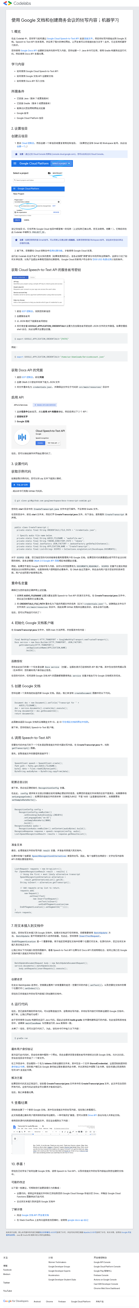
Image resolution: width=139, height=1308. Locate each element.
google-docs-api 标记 (78, 1220)
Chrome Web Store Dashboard (107, 1288)
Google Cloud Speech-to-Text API (63, 38)
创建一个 (21, 146)
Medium (6, 1274)
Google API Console (102, 1262)
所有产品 (100, 1302)
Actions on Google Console (105, 1280)
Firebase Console (101, 1275)
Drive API (92, 1115)
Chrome (49, 1302)
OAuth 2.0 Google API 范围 (46, 561)
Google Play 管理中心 (103, 1271)
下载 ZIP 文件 (20, 485)
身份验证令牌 (17, 1066)
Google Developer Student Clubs (62, 1280)
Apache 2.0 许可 (90, 1232)
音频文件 (88, 38)
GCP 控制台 (27, 311)
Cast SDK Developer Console (106, 1284)
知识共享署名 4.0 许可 (48, 1232)
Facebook (7, 1270)
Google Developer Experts (59, 1271)
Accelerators (53, 1275)
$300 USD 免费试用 (102, 259)
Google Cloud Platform (81, 1302)
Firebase (62, 1302)
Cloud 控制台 (28, 143)
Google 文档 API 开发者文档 (35, 1215)
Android (37, 1302)
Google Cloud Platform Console (107, 1267)
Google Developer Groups (59, 1267)
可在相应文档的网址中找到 (75, 722)
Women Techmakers (57, 1262)
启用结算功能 (55, 250)
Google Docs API (29, 50)
